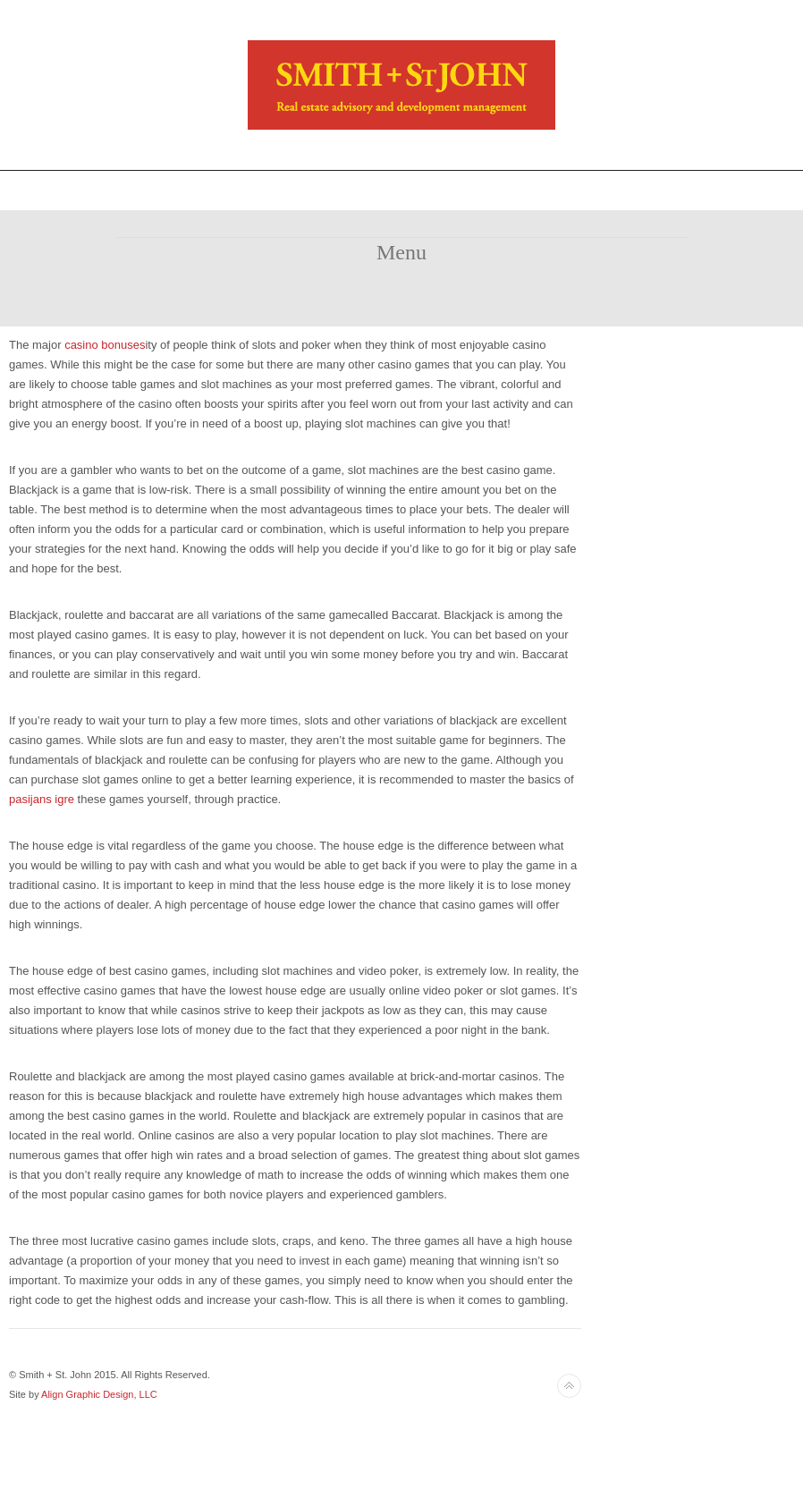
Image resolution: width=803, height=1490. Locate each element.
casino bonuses (104, 344)
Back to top (569, 1386)
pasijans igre (41, 799)
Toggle (402, 190)
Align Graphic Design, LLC (99, 1394)
